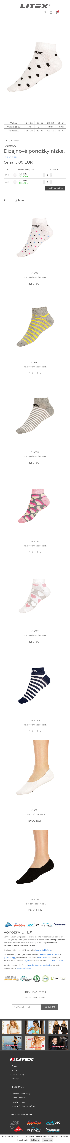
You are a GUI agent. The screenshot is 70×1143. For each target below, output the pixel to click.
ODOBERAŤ (50, 1007)
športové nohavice (55, 960)
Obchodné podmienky (20, 1094)
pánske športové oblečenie (39, 965)
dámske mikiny (44, 958)
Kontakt (14, 1070)
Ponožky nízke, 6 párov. (35, 814)
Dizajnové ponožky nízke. (35, 277)
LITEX (6, 141)
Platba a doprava (18, 1098)
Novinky (14, 1079)
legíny (27, 960)
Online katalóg (17, 1074)
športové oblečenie (43, 950)
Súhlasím (35, 1140)
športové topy (9, 958)
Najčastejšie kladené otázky (22, 1106)
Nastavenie (47, 1140)
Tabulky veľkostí (10, 157)
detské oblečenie (24, 968)
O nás (13, 1066)
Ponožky (15, 141)
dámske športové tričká (49, 955)
